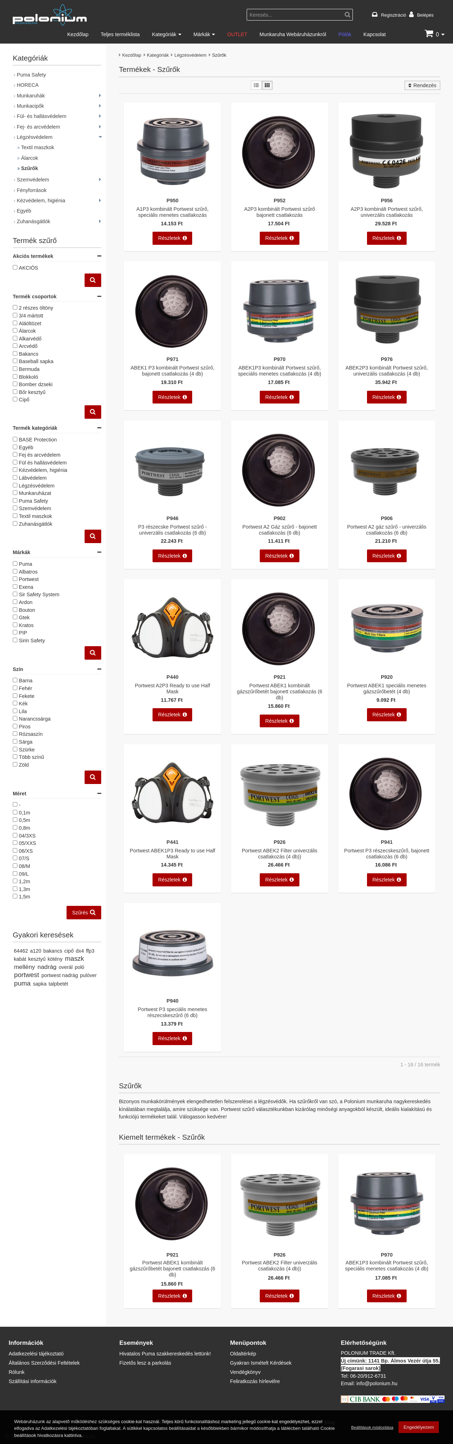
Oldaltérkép (243, 1353)
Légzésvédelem (190, 55)
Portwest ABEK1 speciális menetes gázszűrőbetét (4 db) (386, 688)
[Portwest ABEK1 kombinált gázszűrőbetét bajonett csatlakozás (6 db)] (279, 669)
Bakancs (28, 353)
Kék (23, 703)
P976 (387, 359)
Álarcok (29, 157)
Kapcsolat (374, 34)
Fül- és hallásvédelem (41, 116)
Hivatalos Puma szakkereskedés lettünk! (165, 1353)
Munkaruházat (35, 493)
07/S (24, 858)
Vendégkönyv (245, 1372)
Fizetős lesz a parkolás (145, 1362)
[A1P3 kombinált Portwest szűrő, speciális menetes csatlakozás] (172, 192)
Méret (57, 794)
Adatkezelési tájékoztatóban (69, 1428)
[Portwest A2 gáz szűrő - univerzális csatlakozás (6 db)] (386, 510)
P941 (387, 842)
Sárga (25, 741)
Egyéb (24, 210)
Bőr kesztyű (32, 392)
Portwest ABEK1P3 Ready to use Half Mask (173, 853)
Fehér (25, 688)
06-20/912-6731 (368, 1375)
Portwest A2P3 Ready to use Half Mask (172, 688)
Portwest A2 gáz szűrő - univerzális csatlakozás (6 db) (386, 529)
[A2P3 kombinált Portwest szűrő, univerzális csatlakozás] (386, 192)
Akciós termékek (57, 256)
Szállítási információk (32, 1381)
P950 (173, 200)
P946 (173, 518)
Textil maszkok (37, 147)
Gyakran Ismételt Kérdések (261, 1362)
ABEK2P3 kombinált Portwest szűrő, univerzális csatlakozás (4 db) (386, 370)
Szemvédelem (33, 179)
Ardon (25, 602)
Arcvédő (28, 346)
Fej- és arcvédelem (38, 126)
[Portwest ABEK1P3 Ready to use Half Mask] (172, 834)
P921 (280, 676)
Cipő (24, 399)
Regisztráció (393, 15)
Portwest (29, 579)
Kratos (26, 625)
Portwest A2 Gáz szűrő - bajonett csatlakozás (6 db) (279, 529)
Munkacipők (30, 105)
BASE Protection (38, 439)
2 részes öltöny (36, 307)
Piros (24, 726)
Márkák (201, 34)
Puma (25, 563)
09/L (24, 873)
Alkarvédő (30, 338)
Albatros (28, 571)
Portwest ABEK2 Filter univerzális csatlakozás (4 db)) (279, 853)
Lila (23, 711)
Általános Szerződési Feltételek (44, 1362)
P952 (280, 200)
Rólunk (16, 1372)
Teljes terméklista (120, 34)
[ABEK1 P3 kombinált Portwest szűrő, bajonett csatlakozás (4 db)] (172, 351)
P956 (387, 200)
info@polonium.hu (376, 1383)
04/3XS (27, 835)
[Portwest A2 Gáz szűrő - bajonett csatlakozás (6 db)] (279, 510)
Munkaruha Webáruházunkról (292, 34)
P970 (280, 359)
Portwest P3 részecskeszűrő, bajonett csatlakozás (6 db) (386, 853)
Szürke (27, 749)
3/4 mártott (31, 315)
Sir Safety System (39, 594)
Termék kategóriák (57, 428)
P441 (173, 842)
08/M (24, 866)
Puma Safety (31, 74)
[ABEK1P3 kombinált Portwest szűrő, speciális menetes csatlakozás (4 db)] (279, 351)
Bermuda (29, 369)
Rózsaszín (30, 734)
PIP (23, 632)
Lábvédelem (32, 477)
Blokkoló (28, 376)
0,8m (24, 827)
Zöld (24, 764)
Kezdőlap (77, 34)
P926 (280, 842)
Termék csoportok (57, 297)
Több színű (31, 757)
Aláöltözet (30, 323)
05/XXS (27, 843)
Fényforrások (31, 190)
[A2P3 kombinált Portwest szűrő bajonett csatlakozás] (279, 192)
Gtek (24, 617)
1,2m (24, 881)
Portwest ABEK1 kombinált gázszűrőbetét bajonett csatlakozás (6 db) (279, 691)
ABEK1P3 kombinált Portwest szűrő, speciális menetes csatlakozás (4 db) (279, 370)
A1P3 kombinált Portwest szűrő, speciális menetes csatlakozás (172, 211)
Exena (26, 586)
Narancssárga (35, 718)
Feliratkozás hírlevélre (255, 1381)
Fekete (26, 696)
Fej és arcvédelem (40, 454)
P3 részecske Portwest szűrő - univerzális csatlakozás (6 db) (172, 529)
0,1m (24, 812)
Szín (57, 669)
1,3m (24, 889)
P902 (280, 518)
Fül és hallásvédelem (43, 462)
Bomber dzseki (35, 384)
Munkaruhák (31, 95)
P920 (387, 676)
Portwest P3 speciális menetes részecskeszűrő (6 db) (172, 1012)
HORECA (28, 84)
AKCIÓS (28, 267)
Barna (25, 680)
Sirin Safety (32, 640)
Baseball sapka (36, 361)
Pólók (344, 34)
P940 (173, 1000)
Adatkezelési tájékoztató (35, 1353)
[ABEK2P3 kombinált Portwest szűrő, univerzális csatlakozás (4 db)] (386, 351)
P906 (387, 518)
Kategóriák (164, 34)
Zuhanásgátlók (33, 221)
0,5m (24, 820)
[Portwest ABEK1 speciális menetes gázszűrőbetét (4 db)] (386, 669)
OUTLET (237, 34)
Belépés (425, 15)
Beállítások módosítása (372, 1427)
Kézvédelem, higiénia (41, 200)
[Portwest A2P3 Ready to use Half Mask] (172, 669)
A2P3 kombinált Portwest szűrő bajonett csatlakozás (279, 211)
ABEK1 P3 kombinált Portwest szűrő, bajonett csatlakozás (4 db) (172, 370)
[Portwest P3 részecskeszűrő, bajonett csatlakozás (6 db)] (386, 834)
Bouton (27, 610)
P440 (173, 676)
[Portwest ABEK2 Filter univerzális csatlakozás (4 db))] (279, 834)
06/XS (26, 850)
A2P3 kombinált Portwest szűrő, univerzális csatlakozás (387, 211)
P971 (173, 359)
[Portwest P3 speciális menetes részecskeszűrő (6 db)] (172, 993)
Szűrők (29, 168)
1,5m (24, 896)
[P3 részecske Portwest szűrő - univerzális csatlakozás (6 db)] (172, 510)
